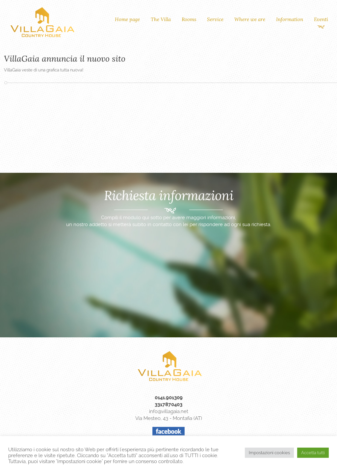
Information (289, 19)
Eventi (321, 19)
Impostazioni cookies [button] (269, 452)
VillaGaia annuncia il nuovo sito (64, 59)
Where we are (249, 19)
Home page (127, 19)
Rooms (189, 19)
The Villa (161, 19)
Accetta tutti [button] (313, 452)
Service (215, 19)
